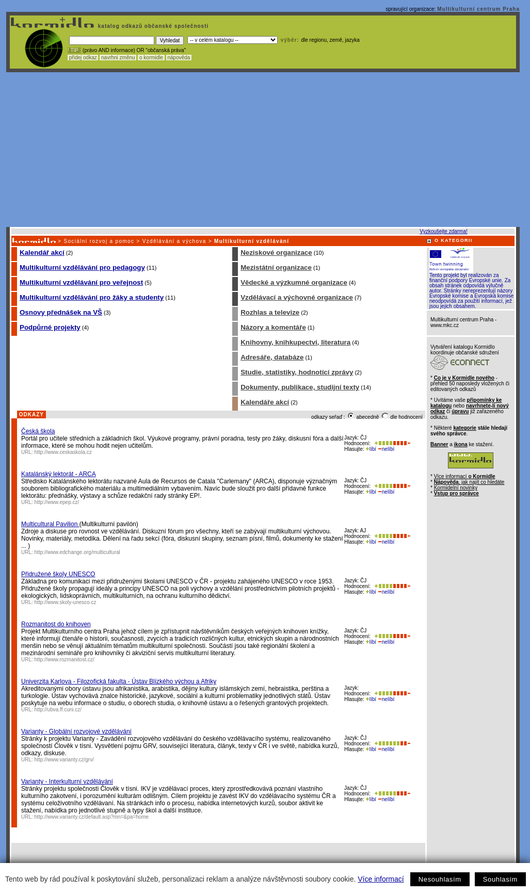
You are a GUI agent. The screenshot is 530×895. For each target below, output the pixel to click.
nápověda (179, 57)
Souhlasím (500, 879)
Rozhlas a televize (269, 312)
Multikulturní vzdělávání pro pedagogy (82, 267)
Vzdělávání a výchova (174, 241)
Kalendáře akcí (264, 402)
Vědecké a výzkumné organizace (293, 282)
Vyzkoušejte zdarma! (443, 231)
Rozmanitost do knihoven (56, 624)
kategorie (464, 428)
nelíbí (386, 449)
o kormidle (151, 57)
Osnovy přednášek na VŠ (61, 312)
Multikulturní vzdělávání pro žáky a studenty (92, 297)
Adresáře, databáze (271, 357)
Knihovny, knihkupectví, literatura (295, 342)
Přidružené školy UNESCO (58, 574)
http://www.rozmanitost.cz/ (64, 659)
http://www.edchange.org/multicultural (77, 552)
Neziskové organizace (276, 252)
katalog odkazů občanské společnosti (152, 26)
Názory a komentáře (273, 327)
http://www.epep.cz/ (57, 502)
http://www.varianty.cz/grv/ (64, 759)
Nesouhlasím (440, 879)
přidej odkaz (83, 57)
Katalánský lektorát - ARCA (58, 474)
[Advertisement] (263, 149)
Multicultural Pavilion (50, 524)
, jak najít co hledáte (469, 482)
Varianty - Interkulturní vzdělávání (67, 781)
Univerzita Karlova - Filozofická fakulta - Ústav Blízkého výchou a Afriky (118, 681)
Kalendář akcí (42, 252)
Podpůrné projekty (50, 327)
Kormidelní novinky (455, 488)
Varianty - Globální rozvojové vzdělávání (76, 731)
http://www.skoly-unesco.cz (66, 602)
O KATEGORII (454, 240)
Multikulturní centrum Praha (478, 9)
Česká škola (38, 431)
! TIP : (74, 50)
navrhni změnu (118, 57)
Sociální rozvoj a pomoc (98, 241)
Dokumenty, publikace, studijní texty (299, 387)
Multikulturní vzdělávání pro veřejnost (81, 282)
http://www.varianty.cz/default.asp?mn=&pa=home (92, 817)
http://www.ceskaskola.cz (63, 452)
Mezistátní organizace (276, 267)
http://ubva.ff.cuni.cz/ (58, 709)
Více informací (381, 879)
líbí (371, 449)
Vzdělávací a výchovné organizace (296, 297)
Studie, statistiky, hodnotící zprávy (296, 372)
